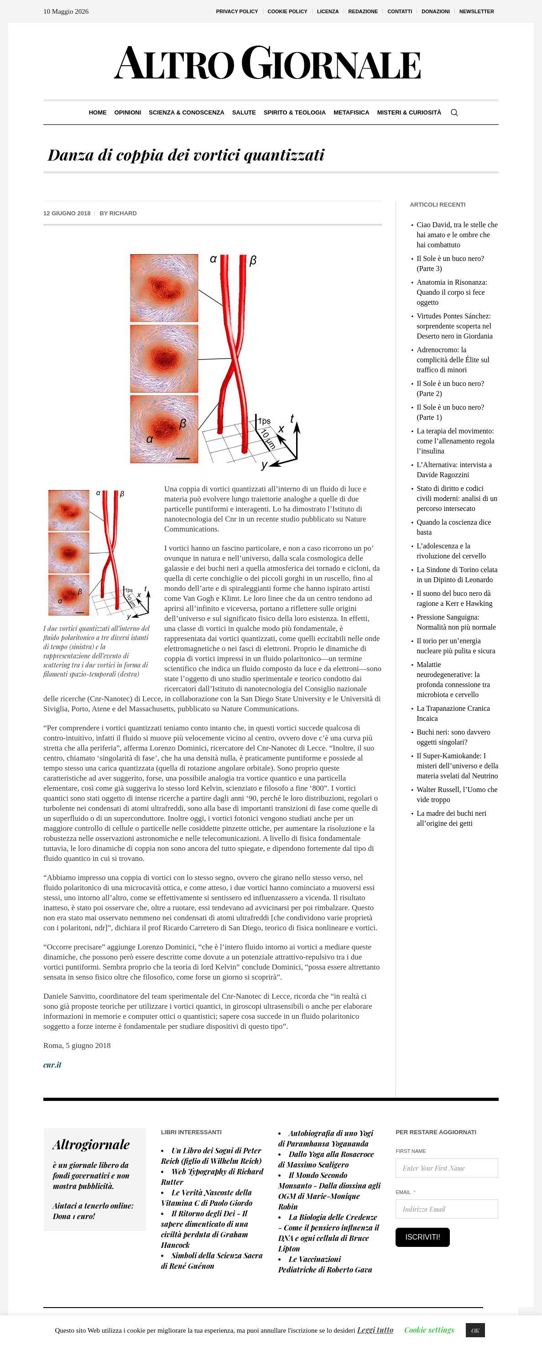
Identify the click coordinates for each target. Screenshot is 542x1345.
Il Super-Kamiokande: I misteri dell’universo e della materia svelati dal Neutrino (457, 766)
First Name (411, 1151)
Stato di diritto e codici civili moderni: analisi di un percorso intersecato (457, 498)
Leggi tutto (375, 1330)
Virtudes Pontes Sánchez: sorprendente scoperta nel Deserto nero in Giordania (455, 326)
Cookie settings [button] (429, 1330)
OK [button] (475, 1330)
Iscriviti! (422, 1237)
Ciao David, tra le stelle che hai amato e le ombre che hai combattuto (457, 235)
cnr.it (52, 1064)
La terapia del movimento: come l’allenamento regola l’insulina (456, 441)
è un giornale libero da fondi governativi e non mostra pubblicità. (91, 1175)
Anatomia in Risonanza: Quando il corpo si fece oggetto (452, 292)
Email (403, 1192)
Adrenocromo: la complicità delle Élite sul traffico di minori (453, 360)
